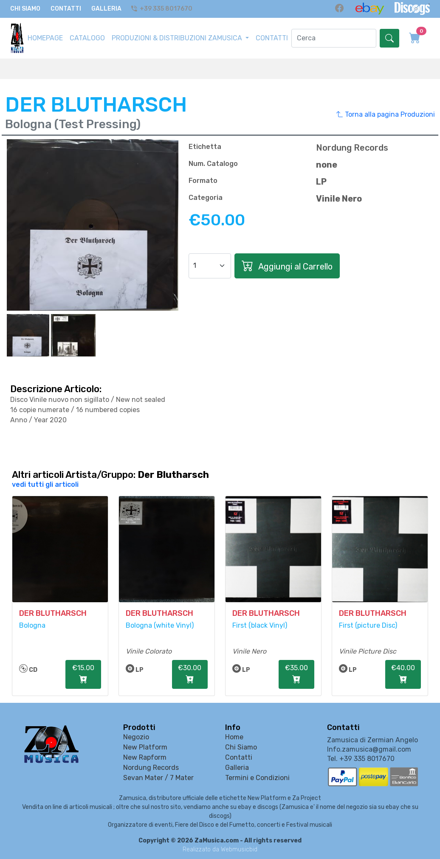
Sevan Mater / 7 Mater (158, 778)
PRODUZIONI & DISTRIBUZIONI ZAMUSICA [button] (178, 38)
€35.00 (296, 675)
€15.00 (83, 675)
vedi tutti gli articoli (45, 485)
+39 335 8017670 (163, 9)
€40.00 (403, 675)
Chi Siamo (25, 9)
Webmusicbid (239, 849)
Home (234, 737)
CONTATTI (272, 38)
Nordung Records (151, 768)
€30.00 (189, 675)
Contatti (66, 9)
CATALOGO (87, 38)
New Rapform (144, 758)
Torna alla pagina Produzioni (385, 115)
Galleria (106, 9)
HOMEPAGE (45, 38)
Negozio (136, 737)
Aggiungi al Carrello (287, 266)
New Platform (145, 748)
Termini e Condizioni (257, 778)
